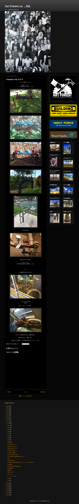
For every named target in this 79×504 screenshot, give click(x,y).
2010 (7, 494)
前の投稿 (42, 392)
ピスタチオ (9, 474)
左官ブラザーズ (10, 472)
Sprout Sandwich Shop (12, 454)
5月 (8, 437)
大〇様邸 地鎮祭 (11, 452)
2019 (7, 417)
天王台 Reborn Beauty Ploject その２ (15, 456)
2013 (7, 488)
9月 (8, 429)
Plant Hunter (10, 442)
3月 (8, 441)
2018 (7, 419)
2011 (7, 492)
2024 (7, 408)
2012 (7, 490)
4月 (8, 439)
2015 (7, 485)
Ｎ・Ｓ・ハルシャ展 (11, 476)
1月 (8, 480)
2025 (7, 406)
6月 (8, 435)
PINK (8, 458)
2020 (7, 416)
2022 (7, 412)
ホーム (25, 392)
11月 (9, 425)
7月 (8, 433)
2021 (7, 413)
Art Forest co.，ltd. (18, 6)
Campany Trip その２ (12, 448)
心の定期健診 (10, 468)
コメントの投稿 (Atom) (27, 396)
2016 (7, 483)
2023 (7, 410)
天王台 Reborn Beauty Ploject (14, 466)
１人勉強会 (9, 464)
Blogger (48, 501)
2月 (8, 478)
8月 (8, 431)
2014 (7, 486)
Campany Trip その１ (12, 450)
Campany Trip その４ (12, 444)
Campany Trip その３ (12, 446)
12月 (9, 423)
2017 (7, 421)
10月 (9, 427)
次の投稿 (8, 392)
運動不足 (9, 470)
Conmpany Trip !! (11, 460)
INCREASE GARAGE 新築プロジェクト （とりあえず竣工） (21, 462)
